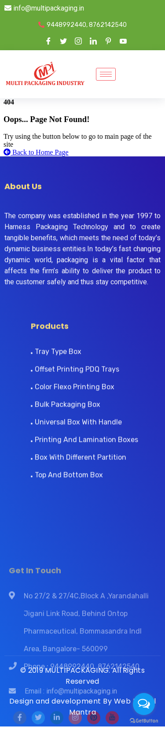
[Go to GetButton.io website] (144, 721)
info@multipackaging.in (44, 8)
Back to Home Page (36, 152)
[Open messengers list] (144, 704)
